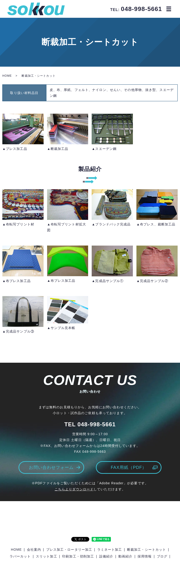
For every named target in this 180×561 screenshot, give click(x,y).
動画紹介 (125, 556)
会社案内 (34, 549)
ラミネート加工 (109, 549)
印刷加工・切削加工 (78, 556)
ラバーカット (20, 556)
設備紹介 (106, 556)
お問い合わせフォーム (51, 467)
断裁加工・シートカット (146, 549)
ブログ (162, 556)
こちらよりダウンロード (74, 489)
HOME (7, 75)
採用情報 (145, 556)
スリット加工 (46, 556)
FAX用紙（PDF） (128, 467)
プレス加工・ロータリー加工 (69, 549)
